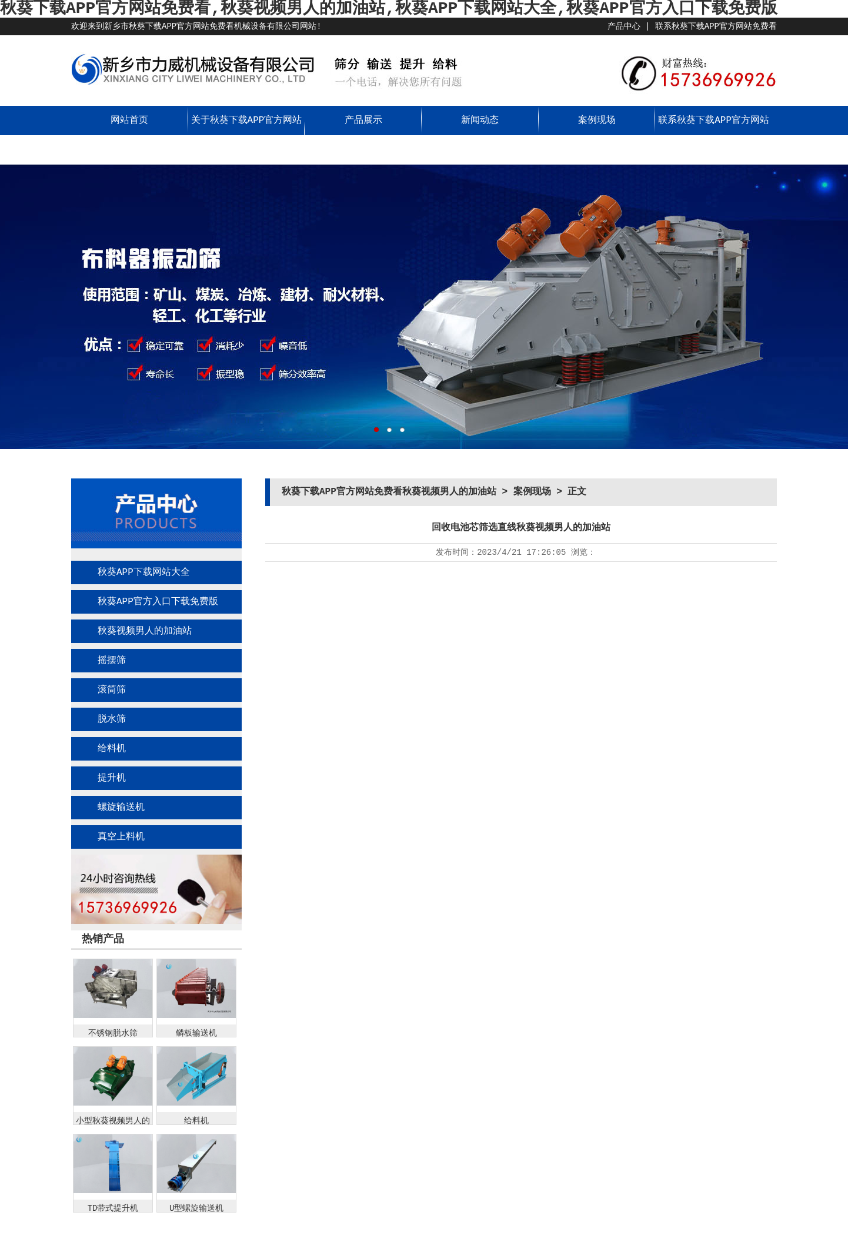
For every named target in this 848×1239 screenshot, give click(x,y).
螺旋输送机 (121, 807)
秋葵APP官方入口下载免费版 (158, 602)
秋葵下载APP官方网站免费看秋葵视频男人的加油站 (389, 492)
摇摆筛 (112, 660)
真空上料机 (121, 837)
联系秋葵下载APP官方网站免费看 (716, 26)
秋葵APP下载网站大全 (144, 572)
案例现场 (597, 120)
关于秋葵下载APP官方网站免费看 (246, 135)
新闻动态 (480, 120)
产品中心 (623, 26)
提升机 (112, 778)
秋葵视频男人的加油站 (145, 631)
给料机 (112, 749)
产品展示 (363, 120)
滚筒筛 (112, 690)
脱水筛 (112, 719)
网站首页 (129, 120)
